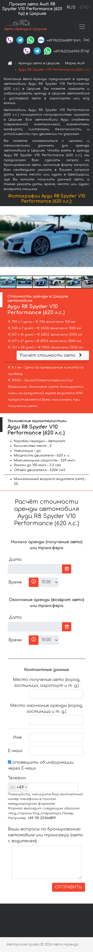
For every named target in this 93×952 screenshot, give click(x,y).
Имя (17, 737)
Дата (15, 559)
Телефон (16, 778)
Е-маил (15, 751)
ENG (84, 7)
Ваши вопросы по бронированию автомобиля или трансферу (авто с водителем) (45, 835)
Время (15, 582)
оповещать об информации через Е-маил (40, 765)
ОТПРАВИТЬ (68, 887)
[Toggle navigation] (82, 27)
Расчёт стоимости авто (51, 355)
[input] (35, 569)
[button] (89, 241)
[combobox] (18, 787)
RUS (71, 7)
